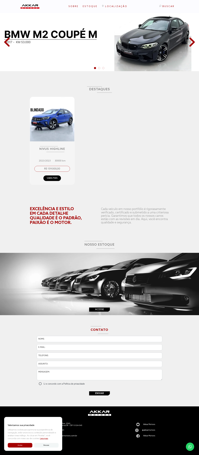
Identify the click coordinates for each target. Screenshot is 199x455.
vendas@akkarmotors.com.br (64, 436)
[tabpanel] (99, 42)
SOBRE (74, 6)
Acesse (99, 309)
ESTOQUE (90, 6)
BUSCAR (167, 6)
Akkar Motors (149, 424)
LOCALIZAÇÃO (114, 6)
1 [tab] (95, 68)
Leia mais (44, 438)
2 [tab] (99, 68)
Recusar (46, 445)
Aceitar (20, 445)
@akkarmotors (148, 430)
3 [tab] (103, 68)
